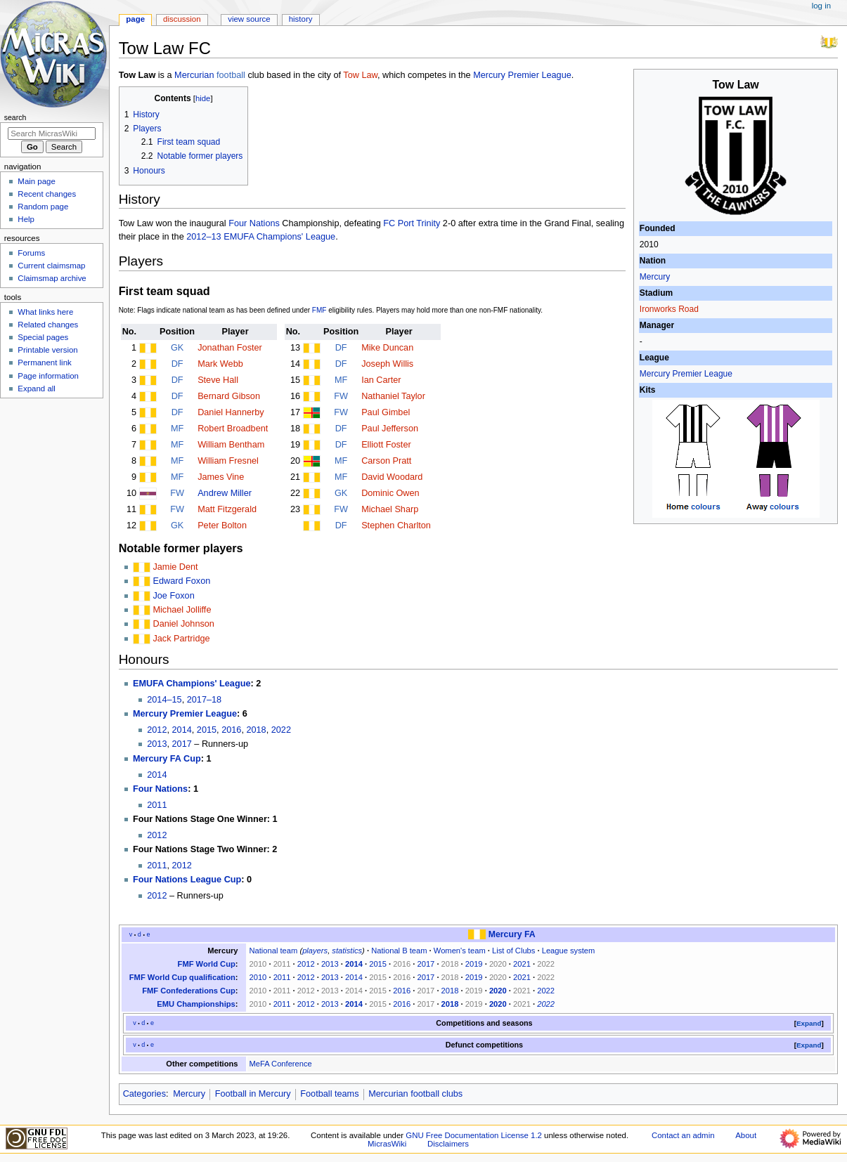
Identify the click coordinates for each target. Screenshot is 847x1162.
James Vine (221, 477)
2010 (257, 977)
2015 (206, 730)
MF (177, 428)
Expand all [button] (37, 388)
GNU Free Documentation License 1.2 (474, 1135)
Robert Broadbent (233, 428)
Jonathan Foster (230, 348)
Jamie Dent (175, 567)
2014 (182, 730)
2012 (157, 730)
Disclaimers (448, 1144)
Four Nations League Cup (187, 879)
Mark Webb (220, 364)
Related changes (48, 324)
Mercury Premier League (686, 374)
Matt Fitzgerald (227, 509)
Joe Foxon (173, 596)
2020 (498, 990)
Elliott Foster (386, 445)
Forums (31, 253)
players (315, 950)
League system (568, 950)
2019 (474, 964)
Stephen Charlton (396, 525)
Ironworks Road (669, 309)
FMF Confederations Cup (188, 990)
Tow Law (360, 75)
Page (135, 19)
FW (177, 493)
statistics (347, 950)
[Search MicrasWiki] (52, 133)
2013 (157, 744)
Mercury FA (512, 934)
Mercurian (194, 75)
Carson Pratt (386, 461)
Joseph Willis (387, 364)
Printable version (47, 350)
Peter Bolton (222, 525)
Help (26, 219)
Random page (43, 206)
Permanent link (44, 362)
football (230, 75)
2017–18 (204, 700)
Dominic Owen (390, 493)
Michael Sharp (389, 509)
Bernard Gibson (229, 396)
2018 (256, 730)
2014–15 (164, 700)
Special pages (43, 337)
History (301, 19)
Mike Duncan (387, 348)
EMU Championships (196, 1004)
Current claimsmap (51, 265)
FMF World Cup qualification (182, 977)
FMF (319, 310)
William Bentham (231, 445)
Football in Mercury (253, 1094)
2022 (281, 730)
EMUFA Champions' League (192, 683)
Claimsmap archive (52, 278)
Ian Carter (381, 380)
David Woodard (391, 477)
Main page (37, 181)
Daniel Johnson (183, 624)
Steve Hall (218, 380)
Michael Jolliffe (182, 610)
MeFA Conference (280, 1063)
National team (273, 950)
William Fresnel (228, 461)
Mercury (655, 277)
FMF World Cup (206, 964)
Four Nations (254, 223)
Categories (144, 1094)
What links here (45, 312)
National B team (399, 950)
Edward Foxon (181, 581)
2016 (231, 730)
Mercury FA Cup (167, 759)
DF (177, 364)
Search (15, 117)
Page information (48, 376)
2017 (182, 744)
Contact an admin (683, 1135)
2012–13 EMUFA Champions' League (260, 237)
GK (177, 348)
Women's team (460, 950)
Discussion (181, 19)
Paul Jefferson (389, 428)
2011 (157, 805)
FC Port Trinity (411, 223)
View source (249, 19)
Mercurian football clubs (415, 1094)
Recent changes (47, 194)
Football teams (329, 1094)
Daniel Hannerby (231, 412)
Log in (821, 5)
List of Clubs (513, 950)
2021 (522, 964)
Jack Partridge (181, 639)
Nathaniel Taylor (393, 396)
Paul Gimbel (385, 412)
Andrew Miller (225, 493)
